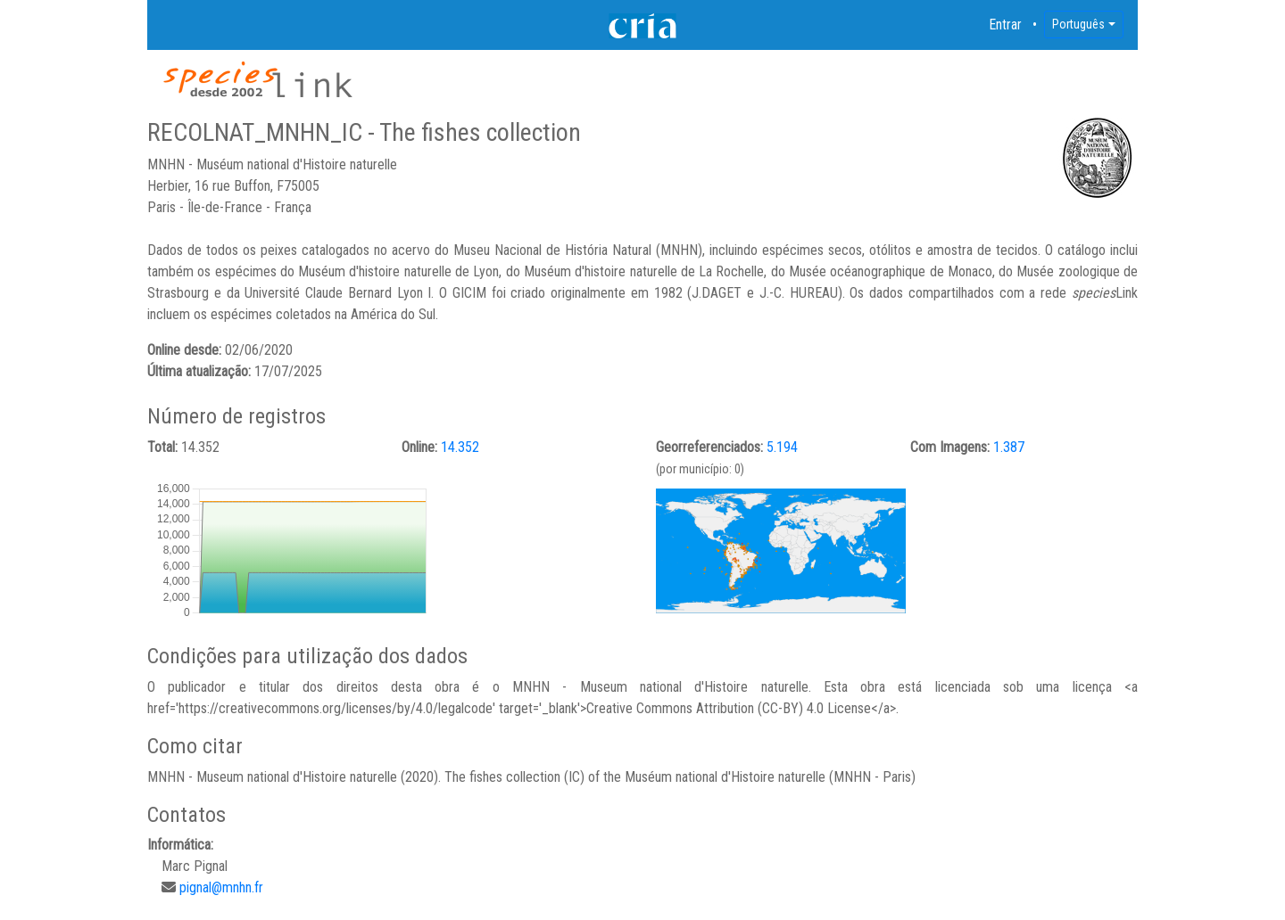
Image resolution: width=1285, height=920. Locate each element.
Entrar (1006, 24)
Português (1078, 24)
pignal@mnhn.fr (221, 887)
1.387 (1008, 447)
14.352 (460, 447)
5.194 (782, 447)
